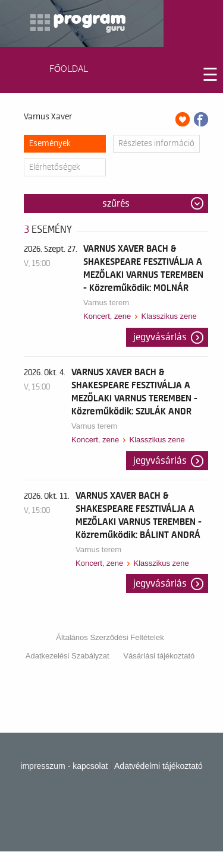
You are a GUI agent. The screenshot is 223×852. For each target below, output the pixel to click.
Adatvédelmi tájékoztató (158, 766)
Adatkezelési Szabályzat (67, 655)
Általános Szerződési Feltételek (110, 637)
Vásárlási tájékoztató (158, 655)
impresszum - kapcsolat (64, 766)
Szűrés (116, 203)
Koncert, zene (107, 316)
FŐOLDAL (68, 69)
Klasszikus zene (168, 316)
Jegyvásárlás (160, 337)
